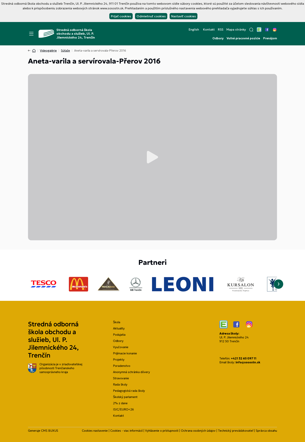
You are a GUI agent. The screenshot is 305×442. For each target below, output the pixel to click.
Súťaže (65, 50)
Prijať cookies (121, 16)
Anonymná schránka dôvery (131, 372)
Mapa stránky (236, 29)
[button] (251, 29)
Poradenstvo (121, 366)
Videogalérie (48, 50)
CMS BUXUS (49, 430)
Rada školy (120, 384)
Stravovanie (121, 378)
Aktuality (119, 328)
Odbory (217, 38)
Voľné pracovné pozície (243, 38)
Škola (116, 322)
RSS (220, 29)
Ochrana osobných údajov (198, 430)
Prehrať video (152, 157)
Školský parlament (125, 397)
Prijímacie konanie (125, 353)
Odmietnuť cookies (151, 16)
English (194, 29)
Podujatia (119, 334)
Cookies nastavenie (95, 430)
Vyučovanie (120, 347)
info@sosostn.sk (248, 362)
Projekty (118, 359)
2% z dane (120, 403)
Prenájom (270, 38)
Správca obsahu (266, 430)
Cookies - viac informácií (126, 430)
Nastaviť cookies (183, 16)
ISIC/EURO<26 (123, 409)
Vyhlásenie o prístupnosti (161, 430)
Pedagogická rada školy (129, 391)
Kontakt (209, 29)
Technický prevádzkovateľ (235, 430)
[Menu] (31, 34)
